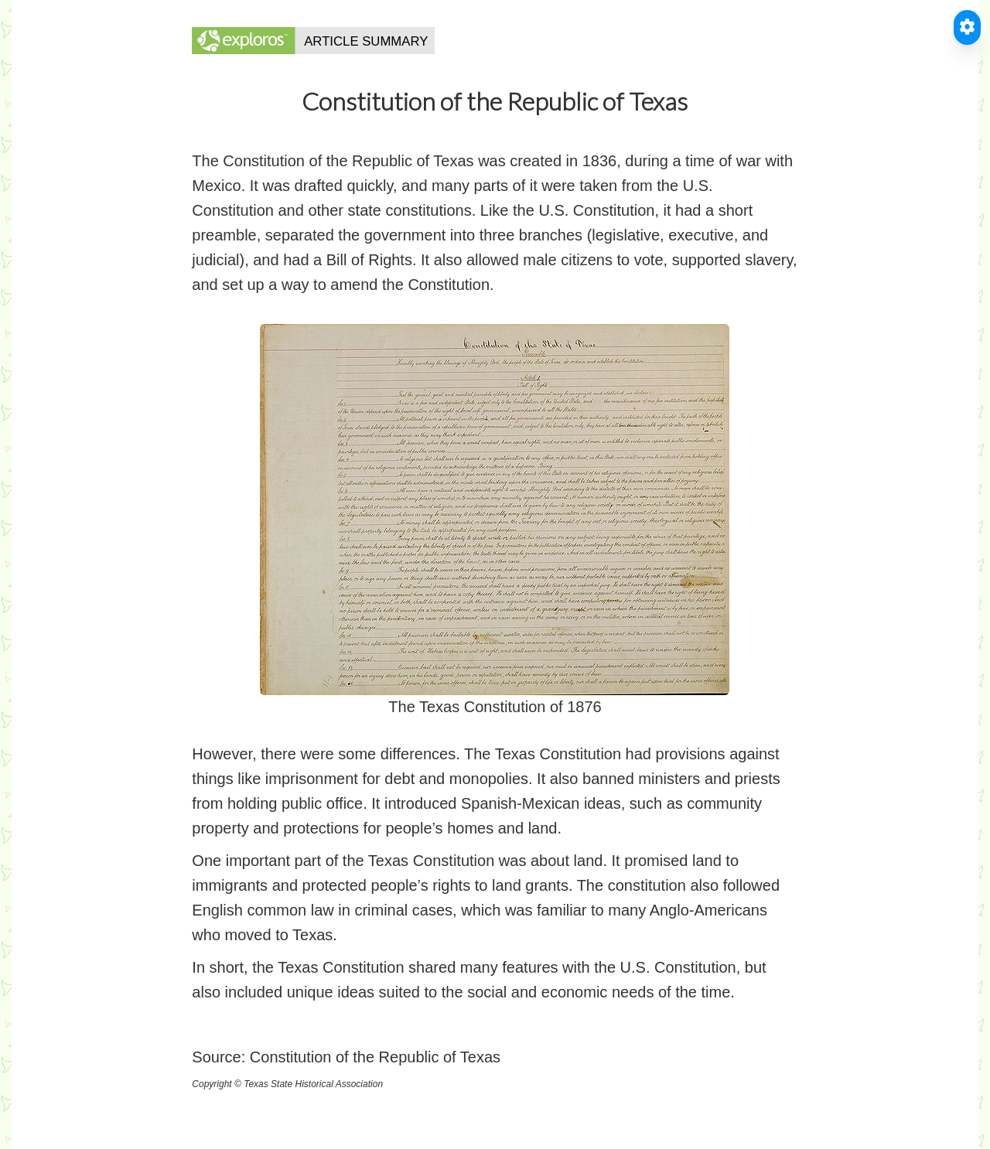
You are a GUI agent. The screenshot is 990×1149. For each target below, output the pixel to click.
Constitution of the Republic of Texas (375, 1056)
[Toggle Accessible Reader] (967, 27)
